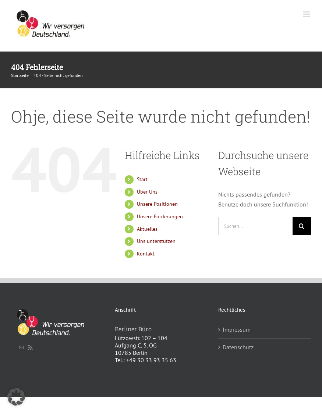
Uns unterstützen (156, 241)
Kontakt (146, 253)
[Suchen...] (255, 226)
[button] (16, 397)
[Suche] (302, 226)
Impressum (237, 329)
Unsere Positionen (157, 204)
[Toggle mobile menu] (307, 14)
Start (142, 179)
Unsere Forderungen (160, 216)
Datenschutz (238, 347)
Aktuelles (147, 229)
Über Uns (147, 191)
